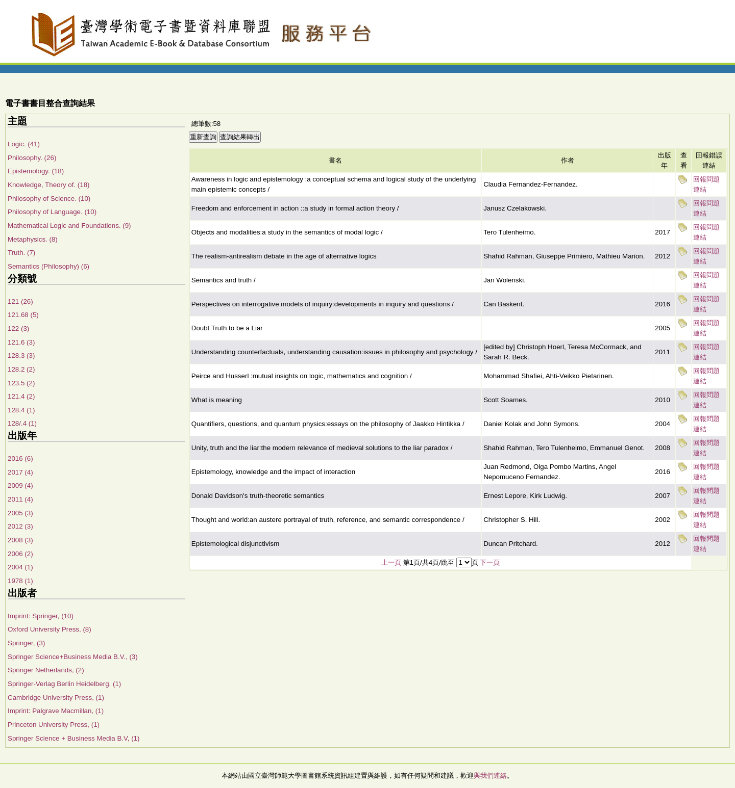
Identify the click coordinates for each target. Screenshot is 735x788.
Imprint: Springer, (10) (41, 616)
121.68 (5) (23, 315)
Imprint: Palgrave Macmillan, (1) (56, 711)
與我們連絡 (490, 775)
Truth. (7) (21, 252)
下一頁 (490, 562)
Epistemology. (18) (36, 171)
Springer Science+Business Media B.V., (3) (73, 657)
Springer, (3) (26, 643)
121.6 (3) (21, 342)
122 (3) (18, 328)
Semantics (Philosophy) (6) (48, 266)
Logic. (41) (24, 144)
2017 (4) (20, 472)
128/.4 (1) (22, 423)
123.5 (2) (21, 383)
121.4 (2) (21, 396)
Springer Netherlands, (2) (46, 670)
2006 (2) (20, 554)
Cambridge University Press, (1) (56, 697)
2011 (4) (20, 499)
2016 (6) (20, 458)
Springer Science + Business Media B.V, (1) (73, 738)
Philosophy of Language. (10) (52, 212)
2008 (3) (20, 540)
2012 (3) (20, 526)
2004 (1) (20, 567)
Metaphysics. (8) (33, 239)
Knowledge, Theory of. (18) (49, 185)
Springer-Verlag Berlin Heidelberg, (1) (64, 684)
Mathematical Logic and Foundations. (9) (69, 225)
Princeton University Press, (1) (54, 724)
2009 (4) (20, 485)
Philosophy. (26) (32, 158)
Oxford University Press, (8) (49, 629)
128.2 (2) (21, 369)
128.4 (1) (21, 410)
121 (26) (20, 301)
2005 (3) (20, 513)
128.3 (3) (21, 355)
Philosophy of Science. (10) (49, 198)
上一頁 (391, 562)
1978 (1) (20, 581)
